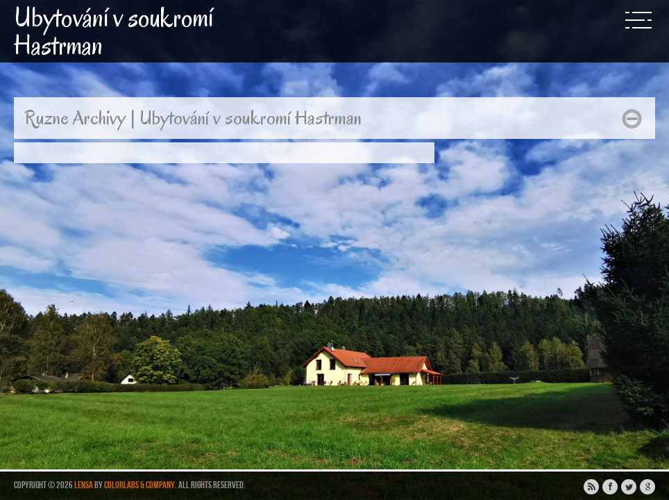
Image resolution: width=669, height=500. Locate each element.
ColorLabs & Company (139, 485)
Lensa (83, 485)
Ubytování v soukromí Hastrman (113, 31)
